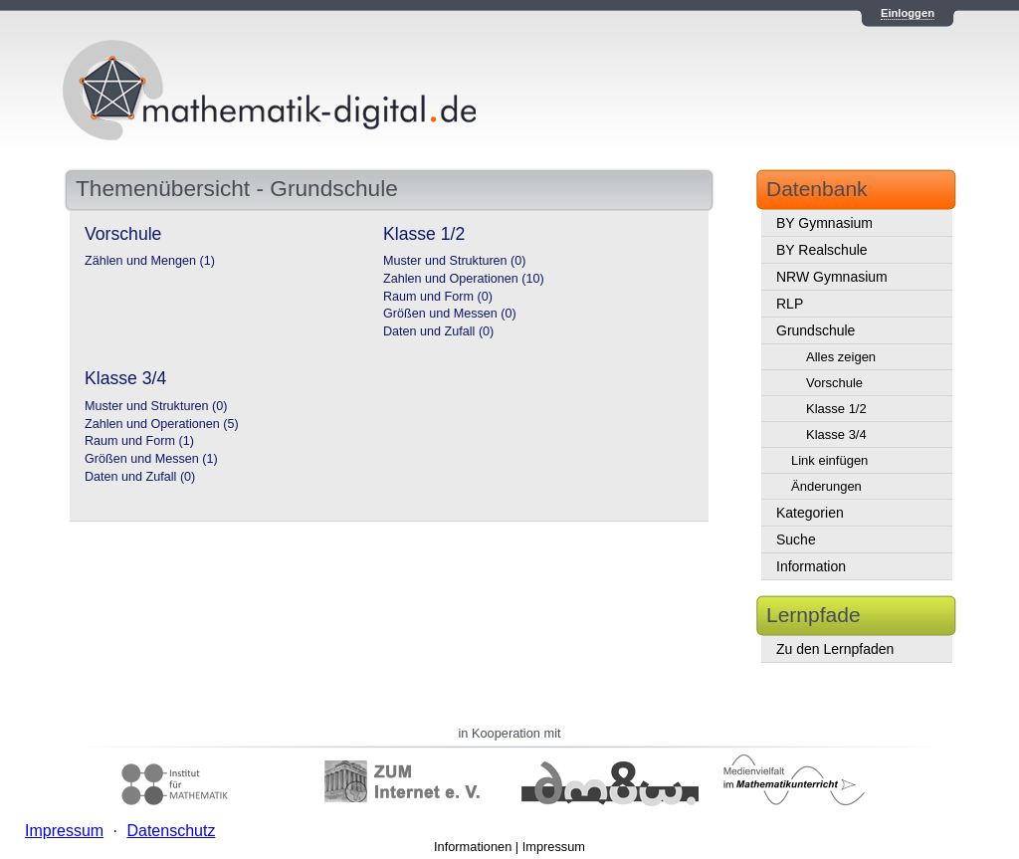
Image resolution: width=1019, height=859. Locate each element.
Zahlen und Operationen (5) (162, 424)
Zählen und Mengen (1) (150, 261)
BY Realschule (822, 250)
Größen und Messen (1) (151, 459)
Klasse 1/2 (836, 408)
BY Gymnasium (824, 223)
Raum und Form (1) (139, 441)
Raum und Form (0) (438, 297)
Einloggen (907, 13)
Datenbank (817, 188)
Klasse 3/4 (836, 434)
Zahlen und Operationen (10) (463, 279)
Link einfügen (829, 460)
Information (811, 566)
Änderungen (826, 486)
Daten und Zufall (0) (438, 331)
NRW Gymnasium (832, 277)
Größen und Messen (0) (449, 314)
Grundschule (815, 330)
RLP (789, 304)
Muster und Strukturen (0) (454, 261)
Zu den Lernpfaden (835, 649)
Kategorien (810, 513)
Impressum (553, 846)
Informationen (472, 846)
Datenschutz (170, 830)
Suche (796, 539)
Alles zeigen (841, 356)
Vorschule (834, 382)
